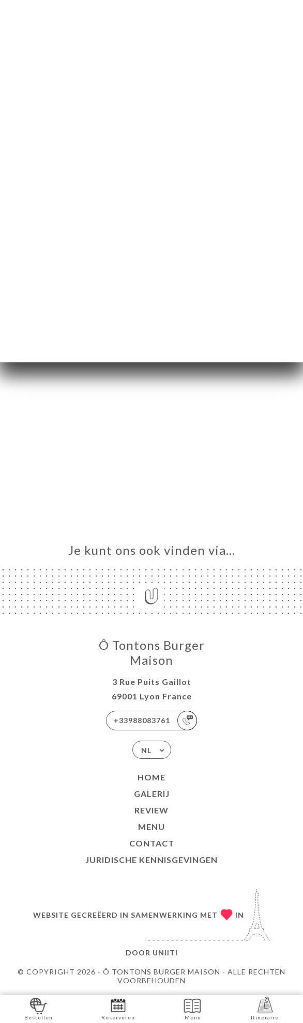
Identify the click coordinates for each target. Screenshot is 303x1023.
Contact (151, 843)
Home (151, 777)
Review (151, 810)
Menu (151, 827)
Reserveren (118, 1008)
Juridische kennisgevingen (151, 860)
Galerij (152, 793)
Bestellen (38, 1008)
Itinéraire (265, 1008)
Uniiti (165, 952)
